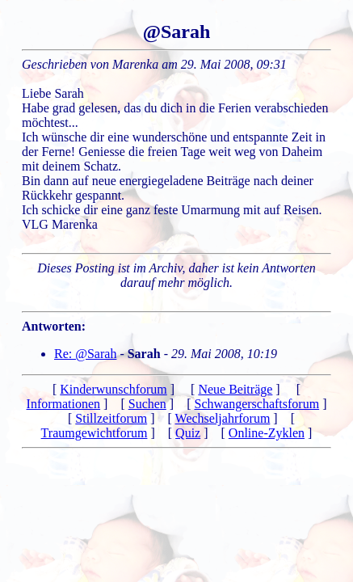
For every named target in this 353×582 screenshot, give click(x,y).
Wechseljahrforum (223, 418)
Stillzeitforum (111, 418)
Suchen (147, 404)
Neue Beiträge (235, 389)
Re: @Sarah (85, 354)
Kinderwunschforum (113, 389)
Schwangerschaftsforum (257, 404)
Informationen (64, 404)
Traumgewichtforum (94, 433)
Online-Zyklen (267, 433)
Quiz (187, 433)
